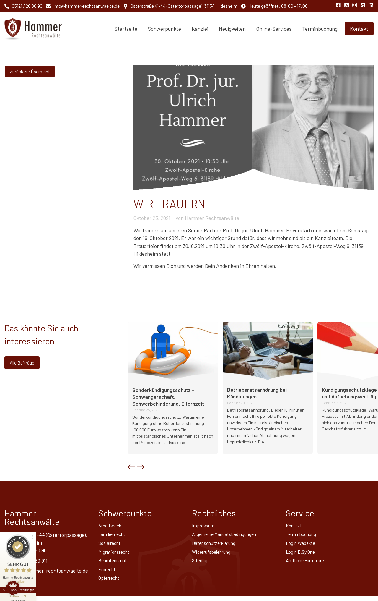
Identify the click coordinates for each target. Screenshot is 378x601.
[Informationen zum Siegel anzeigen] (20, 573)
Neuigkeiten (232, 28)
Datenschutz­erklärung (217, 545)
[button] (131, 467)
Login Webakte (302, 545)
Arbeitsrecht (112, 526)
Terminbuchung (320, 28)
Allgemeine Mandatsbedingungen (229, 535)
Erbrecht (108, 573)
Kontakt (295, 526)
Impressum (204, 526)
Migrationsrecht (116, 554)
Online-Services (273, 28)
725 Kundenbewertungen (20, 565)
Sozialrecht (111, 545)
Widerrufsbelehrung (214, 554)
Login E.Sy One (302, 554)
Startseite (126, 28)
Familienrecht (113, 535)
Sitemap (201, 563)
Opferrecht (110, 582)
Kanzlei (200, 28)
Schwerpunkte (164, 28)
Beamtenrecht (114, 563)
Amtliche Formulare (308, 563)
